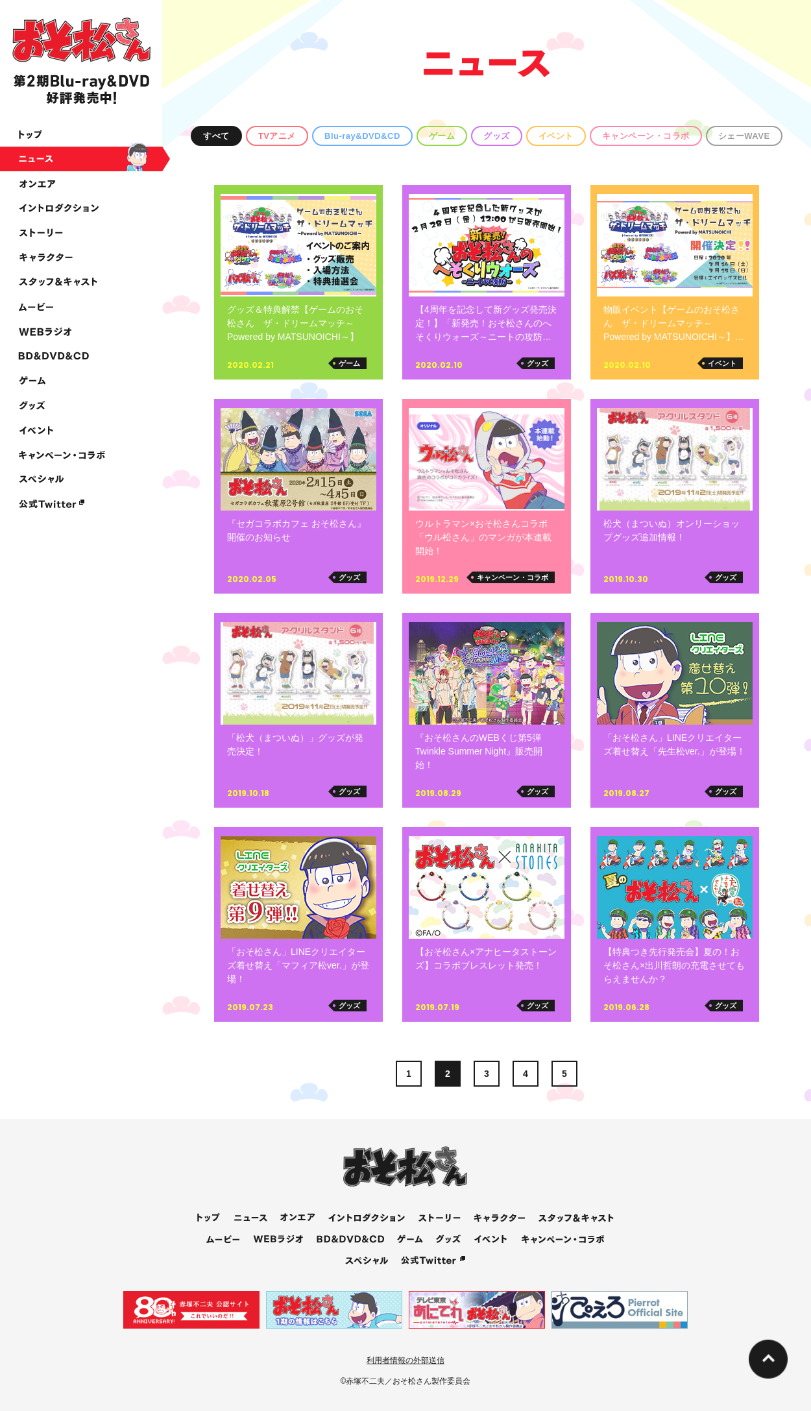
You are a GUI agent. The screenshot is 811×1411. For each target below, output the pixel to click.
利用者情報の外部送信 (405, 1360)
